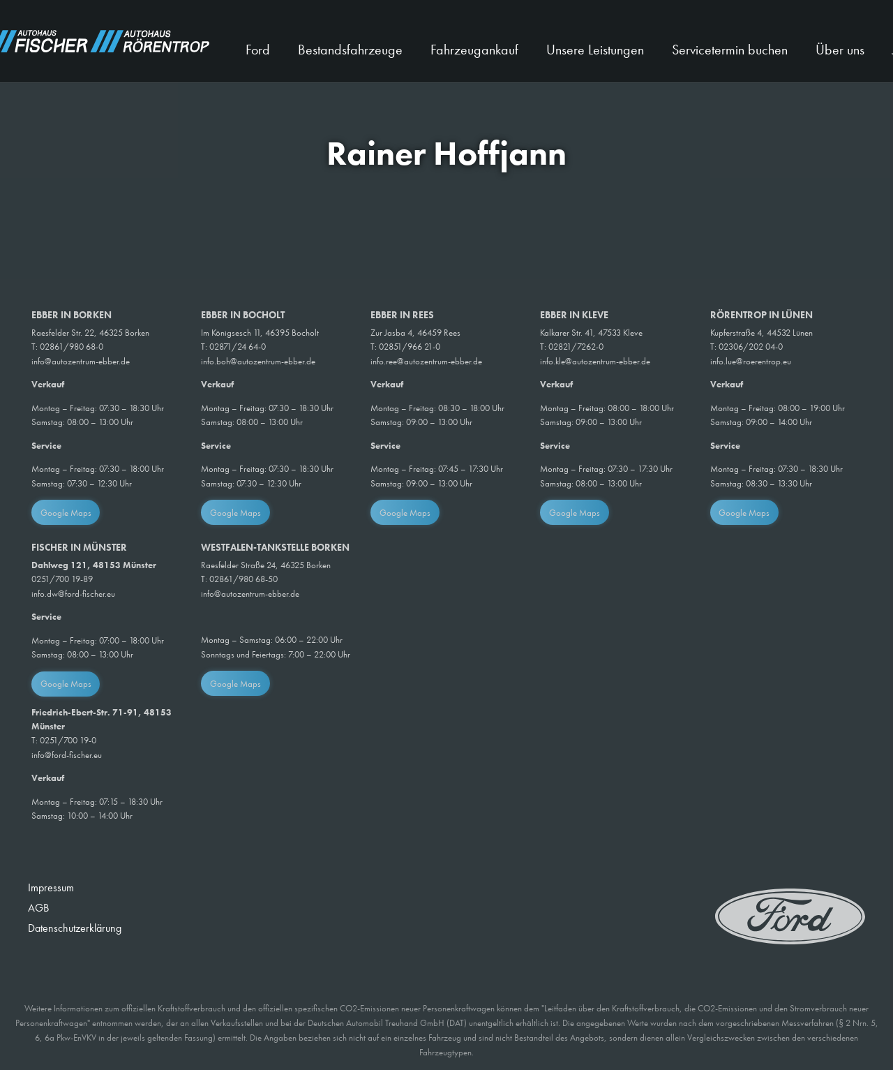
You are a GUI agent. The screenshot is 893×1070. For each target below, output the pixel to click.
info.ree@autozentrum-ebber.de (426, 361)
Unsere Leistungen (595, 49)
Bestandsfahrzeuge (350, 49)
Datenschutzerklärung (74, 928)
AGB (38, 907)
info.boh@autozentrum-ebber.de (258, 361)
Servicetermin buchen (730, 49)
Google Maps (65, 513)
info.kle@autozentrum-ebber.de (595, 361)
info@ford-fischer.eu (66, 755)
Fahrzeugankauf (474, 49)
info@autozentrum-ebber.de (80, 361)
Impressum (51, 887)
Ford (258, 49)
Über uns (840, 49)
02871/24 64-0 (237, 346)
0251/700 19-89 (62, 579)
